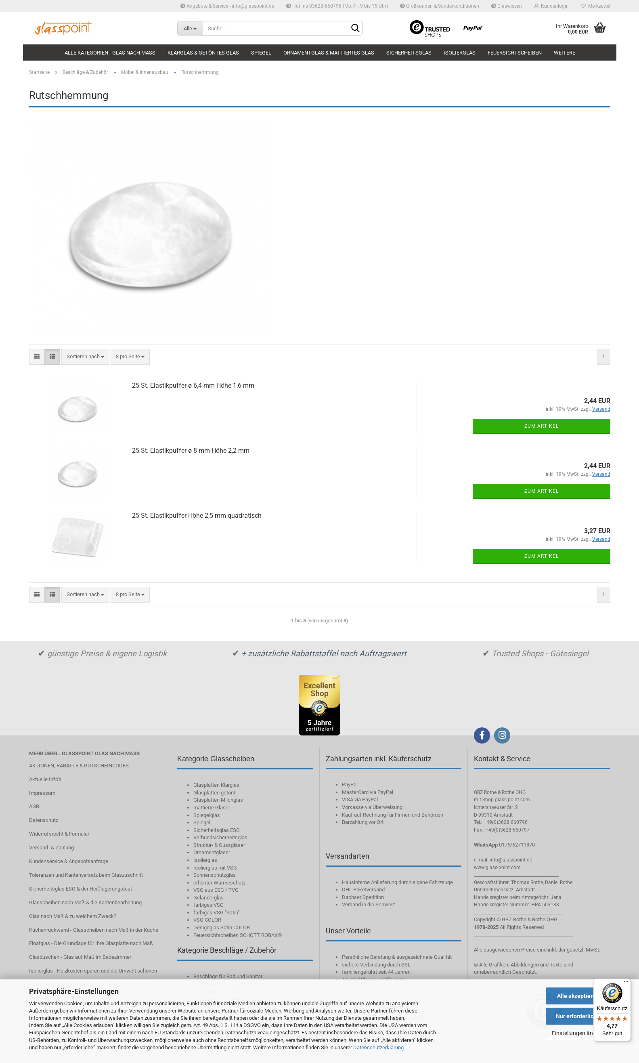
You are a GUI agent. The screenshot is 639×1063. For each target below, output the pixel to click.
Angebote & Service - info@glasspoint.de (227, 6)
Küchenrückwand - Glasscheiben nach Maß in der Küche (93, 930)
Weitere (564, 53)
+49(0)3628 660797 (508, 830)
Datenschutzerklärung (378, 1047)
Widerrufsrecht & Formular (59, 834)
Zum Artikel (541, 426)
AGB (34, 806)
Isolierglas (460, 53)
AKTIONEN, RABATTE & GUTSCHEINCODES (79, 766)
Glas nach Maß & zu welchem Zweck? (72, 916)
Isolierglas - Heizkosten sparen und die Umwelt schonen (93, 971)
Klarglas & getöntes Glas (203, 53)
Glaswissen (506, 6)
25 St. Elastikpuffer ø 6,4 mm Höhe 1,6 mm (193, 385)
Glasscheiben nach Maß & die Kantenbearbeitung (85, 902)
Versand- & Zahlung (51, 848)
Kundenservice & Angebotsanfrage (68, 861)
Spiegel (261, 53)
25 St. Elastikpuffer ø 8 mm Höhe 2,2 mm (190, 450)
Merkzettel (595, 6)
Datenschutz (43, 820)
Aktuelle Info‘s (45, 779)
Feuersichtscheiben (515, 53)
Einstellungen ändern (578, 1033)
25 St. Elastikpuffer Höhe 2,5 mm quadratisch (197, 515)
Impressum (42, 793)
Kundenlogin (551, 6)
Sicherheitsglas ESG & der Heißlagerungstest (80, 889)
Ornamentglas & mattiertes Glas (328, 53)
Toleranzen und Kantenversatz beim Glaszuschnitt (86, 875)
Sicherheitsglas (409, 53)
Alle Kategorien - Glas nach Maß (110, 53)
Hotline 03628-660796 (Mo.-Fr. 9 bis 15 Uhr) (337, 6)
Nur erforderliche (578, 1016)
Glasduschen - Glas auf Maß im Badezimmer (80, 957)
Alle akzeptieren (578, 996)
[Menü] (626, 983)
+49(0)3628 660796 (506, 822)
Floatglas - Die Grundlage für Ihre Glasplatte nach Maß (91, 943)
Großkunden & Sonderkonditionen (439, 6)
